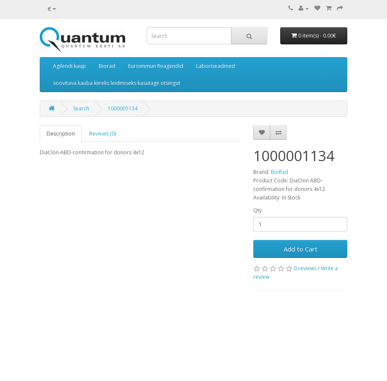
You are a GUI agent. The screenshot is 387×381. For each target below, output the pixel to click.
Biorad (107, 65)
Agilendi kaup (69, 65)
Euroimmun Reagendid (155, 65)
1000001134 (123, 108)
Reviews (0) (102, 133)
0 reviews (305, 268)
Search (81, 108)
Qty (257, 210)
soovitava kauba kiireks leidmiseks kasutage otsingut (116, 83)
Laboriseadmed (215, 65)
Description (61, 133)
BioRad (279, 172)
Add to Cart (300, 249)
